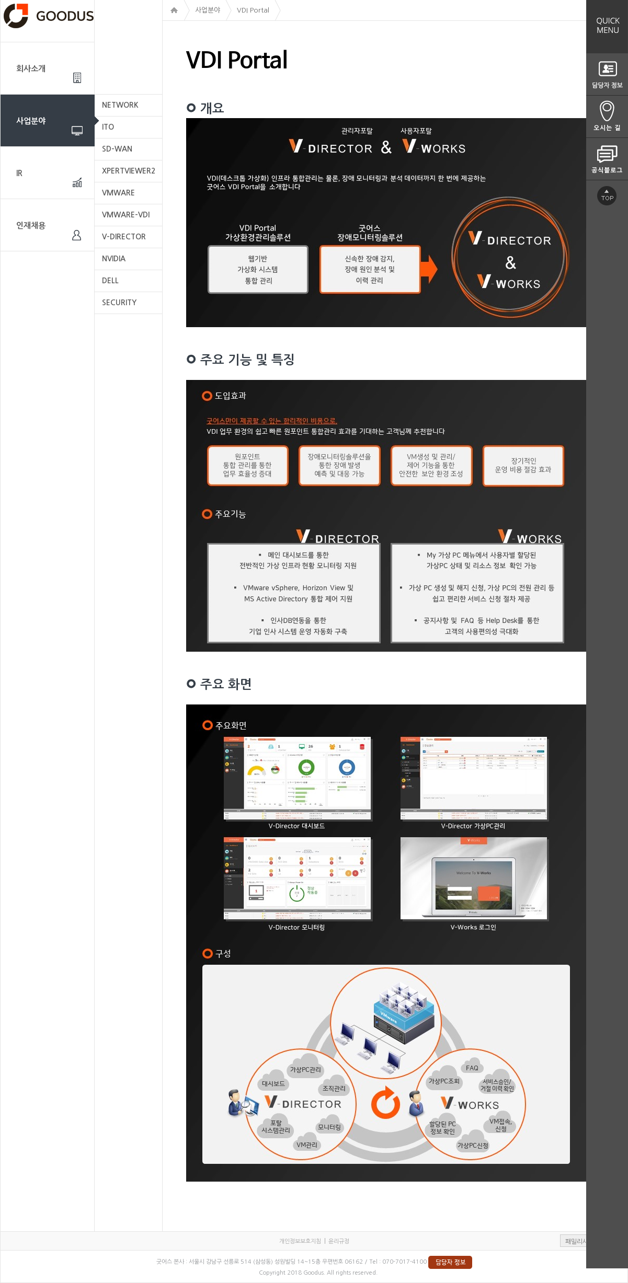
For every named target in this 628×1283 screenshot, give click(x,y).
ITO (108, 127)
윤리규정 (338, 1241)
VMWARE (118, 193)
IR (19, 173)
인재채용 (30, 225)
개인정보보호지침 (300, 1241)
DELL (110, 280)
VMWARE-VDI (126, 214)
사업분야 (30, 121)
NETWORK (120, 105)
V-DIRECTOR (124, 236)
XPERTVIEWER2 (128, 171)
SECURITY (119, 302)
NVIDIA (113, 258)
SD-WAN (117, 149)
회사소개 (30, 69)
